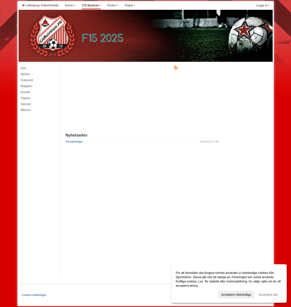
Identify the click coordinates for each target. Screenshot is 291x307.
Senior (70, 5)
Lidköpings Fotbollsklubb (40, 5)
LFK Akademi (91, 5)
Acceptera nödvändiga (236, 294)
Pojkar (130, 5)
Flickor (112, 5)
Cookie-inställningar (34, 295)
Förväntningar (74, 141)
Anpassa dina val (187, 294)
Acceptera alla (268, 294)
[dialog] (229, 283)
